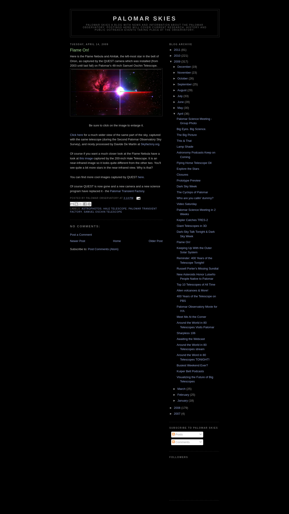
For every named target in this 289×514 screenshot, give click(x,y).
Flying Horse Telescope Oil (194, 163)
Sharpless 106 (186, 333)
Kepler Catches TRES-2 (192, 220)
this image (86, 158)
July (180, 96)
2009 (177, 61)
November (184, 72)
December (184, 66)
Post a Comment (81, 234)
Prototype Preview (188, 180)
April (180, 113)
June (181, 102)
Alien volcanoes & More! (192, 290)
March (181, 389)
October (183, 78)
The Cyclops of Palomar (192, 192)
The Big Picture (187, 135)
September (185, 84)
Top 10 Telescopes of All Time (196, 284)
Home (117, 241)
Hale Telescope (115, 208)
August (182, 90)
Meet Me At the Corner (191, 317)
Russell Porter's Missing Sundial (197, 268)
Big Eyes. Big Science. (191, 129)
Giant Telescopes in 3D (192, 226)
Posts (177, 434)
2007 (177, 413)
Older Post (156, 241)
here (141, 177)
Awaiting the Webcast (191, 339)
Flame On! (183, 242)
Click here (76, 135)
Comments (181, 442)
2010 (177, 55)
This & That (184, 140)
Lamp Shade (185, 146)
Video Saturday (187, 204)
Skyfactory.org (150, 144)
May (180, 107)
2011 (177, 49)
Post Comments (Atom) (103, 249)
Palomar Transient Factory (127, 191)
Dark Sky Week (187, 186)
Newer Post (77, 241)
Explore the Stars (188, 168)
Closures (182, 174)
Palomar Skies (145, 18)
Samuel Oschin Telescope (103, 212)
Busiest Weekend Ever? (192, 365)
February (183, 394)
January (183, 400)
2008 (177, 407)
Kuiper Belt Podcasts (190, 371)
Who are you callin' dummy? (195, 198)
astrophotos (92, 208)
